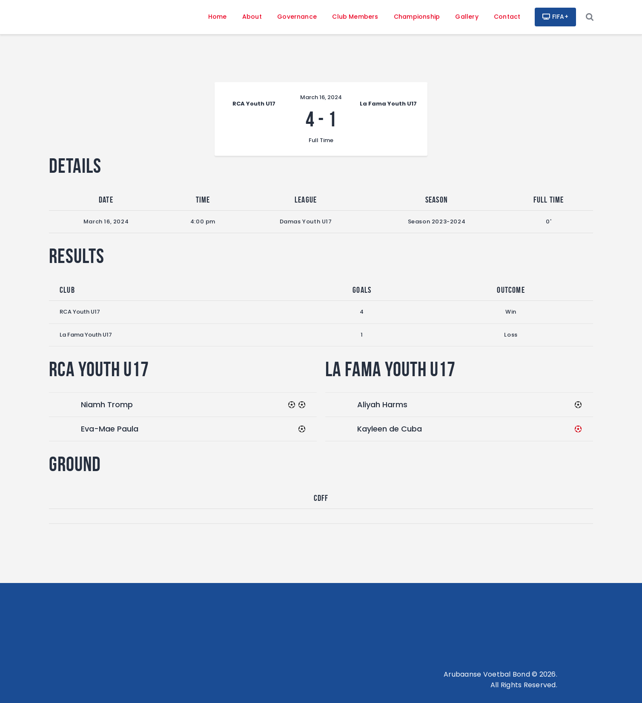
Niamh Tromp (107, 404)
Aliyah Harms (382, 404)
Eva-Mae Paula (109, 428)
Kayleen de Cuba (389, 428)
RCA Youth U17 (80, 312)
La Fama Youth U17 (86, 335)
